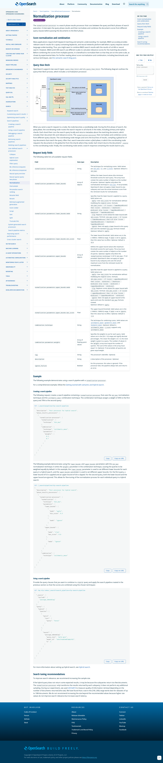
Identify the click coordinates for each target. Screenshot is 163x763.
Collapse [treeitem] (12, 154)
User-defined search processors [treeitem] (15, 149)
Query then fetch (143, 24)
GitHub (26, 719)
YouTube (122, 722)
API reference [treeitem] (10, 281)
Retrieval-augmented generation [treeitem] (17, 203)
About (62, 4)
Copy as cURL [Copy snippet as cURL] (119, 458)
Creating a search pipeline (144, 33)
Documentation (96, 4)
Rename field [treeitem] (14, 195)
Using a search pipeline (143, 37)
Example (140, 29)
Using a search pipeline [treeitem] (16, 130)
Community (82, 4)
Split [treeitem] (11, 218)
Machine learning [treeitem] (12, 248)
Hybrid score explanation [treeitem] (14, 159)
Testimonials (76, 726)
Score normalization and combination (144, 20)
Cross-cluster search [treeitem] (14, 239)
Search (35, 11)
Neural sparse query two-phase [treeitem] (17, 178)
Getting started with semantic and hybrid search (85, 385)
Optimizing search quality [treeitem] (16, 117)
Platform (70, 4)
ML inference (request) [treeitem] (17, 167)
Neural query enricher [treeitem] (17, 174)
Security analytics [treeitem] (12, 79)
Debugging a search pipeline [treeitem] (15, 134)
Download (116, 4)
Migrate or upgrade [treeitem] (13, 49)
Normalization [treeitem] (15, 183)
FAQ (73, 722)
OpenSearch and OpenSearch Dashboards (15, 13)
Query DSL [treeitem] (9, 92)
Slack (26, 722)
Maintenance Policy (79, 719)
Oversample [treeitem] (14, 186)
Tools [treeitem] (8, 276)
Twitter (122, 715)
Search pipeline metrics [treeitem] (16, 230)
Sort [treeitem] (11, 214)
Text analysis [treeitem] (10, 88)
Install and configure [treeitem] (13, 44)
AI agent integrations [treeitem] (13, 253)
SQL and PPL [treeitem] (10, 97)
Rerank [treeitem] (12, 199)
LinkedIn (122, 719)
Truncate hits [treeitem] (14, 221)
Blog (107, 4)
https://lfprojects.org (89, 757)
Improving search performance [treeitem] (13, 235)
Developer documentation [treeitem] (15, 290)
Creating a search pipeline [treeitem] (14, 125)
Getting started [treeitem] (11, 35)
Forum (26, 715)
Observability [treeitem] (10, 267)
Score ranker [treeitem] (14, 208)
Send (145, 80)
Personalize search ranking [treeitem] (16, 190)
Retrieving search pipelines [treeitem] (14, 140)
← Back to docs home (13, 20)
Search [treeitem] (8, 106)
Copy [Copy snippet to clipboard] (108, 458)
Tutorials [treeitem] (9, 40)
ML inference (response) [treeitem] (18, 170)
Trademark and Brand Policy (82, 730)
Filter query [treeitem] (14, 164)
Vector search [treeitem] (11, 244)
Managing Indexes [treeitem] (12, 60)
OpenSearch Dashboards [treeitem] (14, 69)
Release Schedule (78, 715)
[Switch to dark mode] (124, 4)
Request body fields (144, 27)
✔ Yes (140, 60)
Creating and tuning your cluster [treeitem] (15, 55)
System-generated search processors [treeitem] (17, 225)
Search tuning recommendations (143, 43)
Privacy (74, 733)
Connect (122, 712)
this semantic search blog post (64, 58)
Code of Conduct (30, 712)
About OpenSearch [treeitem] (12, 31)
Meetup (122, 726)
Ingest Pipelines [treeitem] (11, 65)
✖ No (150, 60)
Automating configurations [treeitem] (16, 258)
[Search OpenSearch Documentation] (138, 4)
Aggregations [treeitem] (11, 102)
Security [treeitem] (9, 74)
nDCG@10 (72, 688)
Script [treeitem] (12, 211)
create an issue (147, 94)
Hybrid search (84, 667)
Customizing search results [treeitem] (16, 114)
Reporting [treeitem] (9, 271)
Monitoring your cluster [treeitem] (15, 262)
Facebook (122, 730)
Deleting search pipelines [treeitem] (17, 145)
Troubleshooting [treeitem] (12, 285)
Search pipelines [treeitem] (13, 121)
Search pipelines (44, 11)
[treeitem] (27, 30)
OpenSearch (26, 4)
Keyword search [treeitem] (12, 111)
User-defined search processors (60, 11)
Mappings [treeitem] (9, 83)
